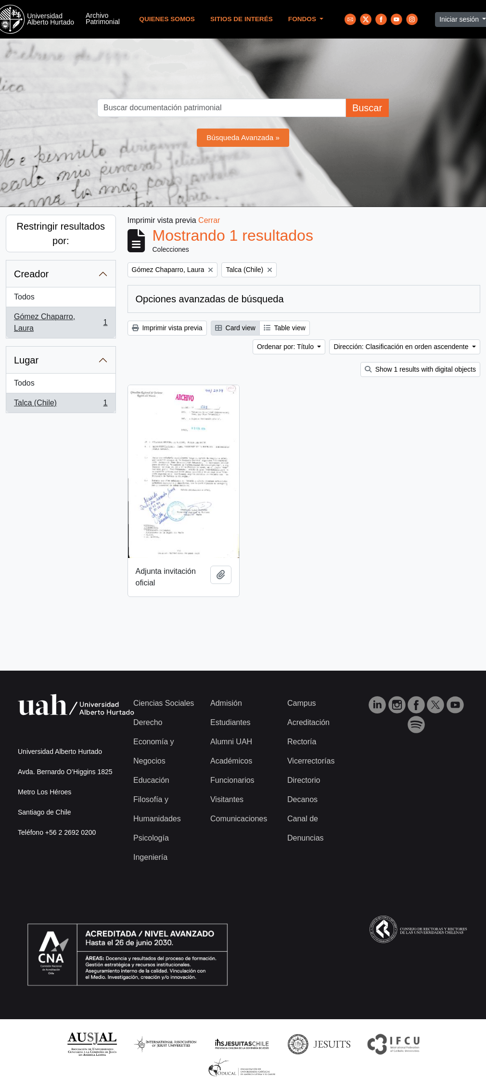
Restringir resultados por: (61, 233)
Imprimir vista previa (167, 328)
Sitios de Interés (241, 19)
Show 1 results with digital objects (420, 369)
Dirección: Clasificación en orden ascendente (401, 346)
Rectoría (301, 742)
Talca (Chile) (60, 405)
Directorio (303, 780)
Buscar (367, 108)
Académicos (231, 761)
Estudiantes (230, 722)
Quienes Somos (167, 19)
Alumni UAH (231, 742)
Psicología (151, 838)
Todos (24, 297)
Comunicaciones (238, 819)
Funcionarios (232, 780)
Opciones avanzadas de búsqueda (210, 299)
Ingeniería (150, 857)
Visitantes (226, 799)
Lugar (26, 360)
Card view (235, 328)
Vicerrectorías (310, 761)
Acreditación (308, 722)
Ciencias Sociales (163, 703)
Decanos (302, 799)
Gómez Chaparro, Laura (60, 322)
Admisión (226, 703)
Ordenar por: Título (286, 346)
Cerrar (209, 220)
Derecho (147, 722)
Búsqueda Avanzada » (243, 137)
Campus (301, 703)
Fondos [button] (303, 19)
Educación (151, 780)
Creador (31, 274)
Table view (285, 328)
